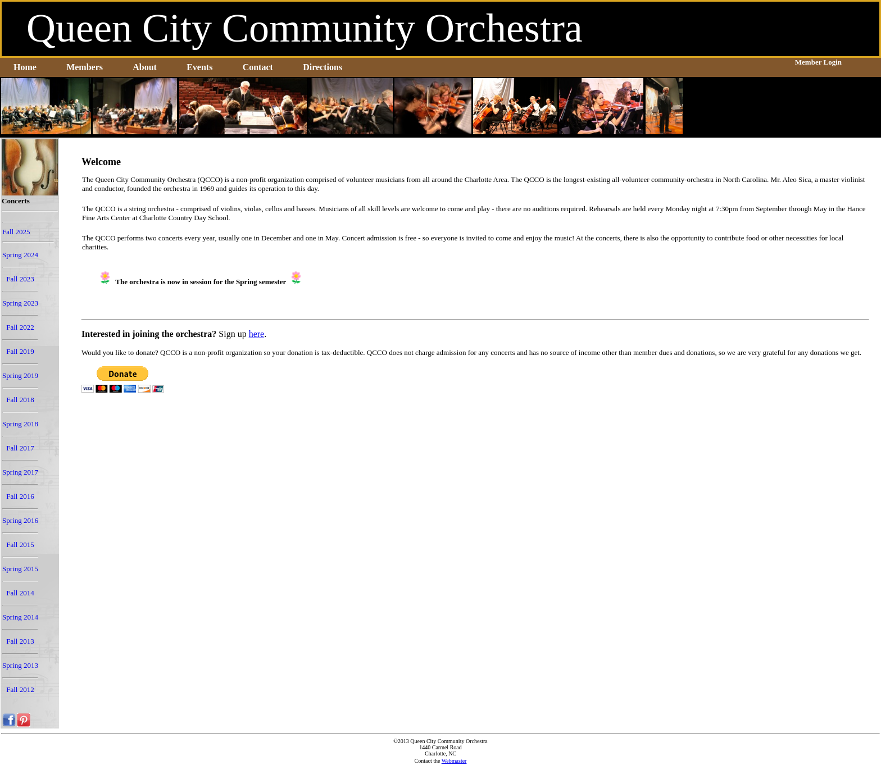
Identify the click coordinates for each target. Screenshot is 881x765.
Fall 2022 (20, 327)
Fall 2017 (20, 448)
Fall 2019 (20, 351)
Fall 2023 (20, 279)
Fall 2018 (20, 399)
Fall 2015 (20, 544)
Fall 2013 (20, 641)
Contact (258, 67)
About (145, 67)
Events (199, 67)
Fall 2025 (16, 231)
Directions (322, 67)
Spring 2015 (20, 568)
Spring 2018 (20, 424)
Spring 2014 (20, 617)
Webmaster (454, 761)
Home (25, 67)
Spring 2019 (20, 375)
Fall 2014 (20, 593)
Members (84, 67)
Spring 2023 (20, 303)
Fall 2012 (20, 689)
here (257, 334)
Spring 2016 (20, 520)
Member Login (818, 62)
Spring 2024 (20, 255)
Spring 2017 (20, 472)
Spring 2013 (20, 665)
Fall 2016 (20, 496)
